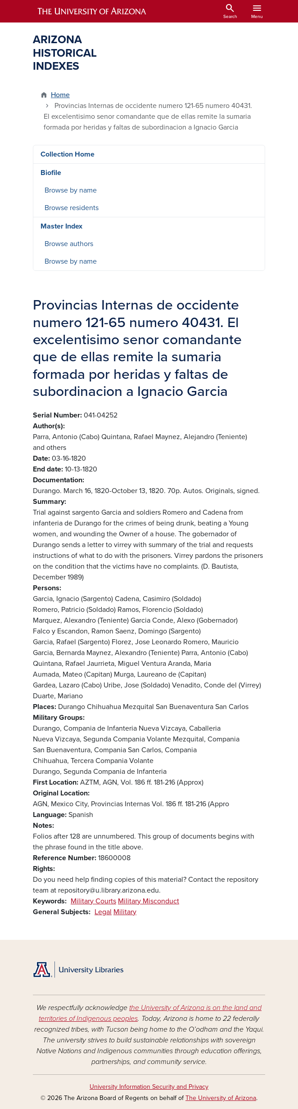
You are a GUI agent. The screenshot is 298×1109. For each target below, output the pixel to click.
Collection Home (68, 154)
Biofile (51, 172)
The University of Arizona (220, 1098)
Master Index (61, 226)
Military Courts (93, 901)
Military (124, 911)
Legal (103, 911)
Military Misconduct (148, 901)
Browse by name (71, 190)
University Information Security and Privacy (149, 1087)
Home (60, 94)
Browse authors (69, 243)
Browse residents (72, 207)
